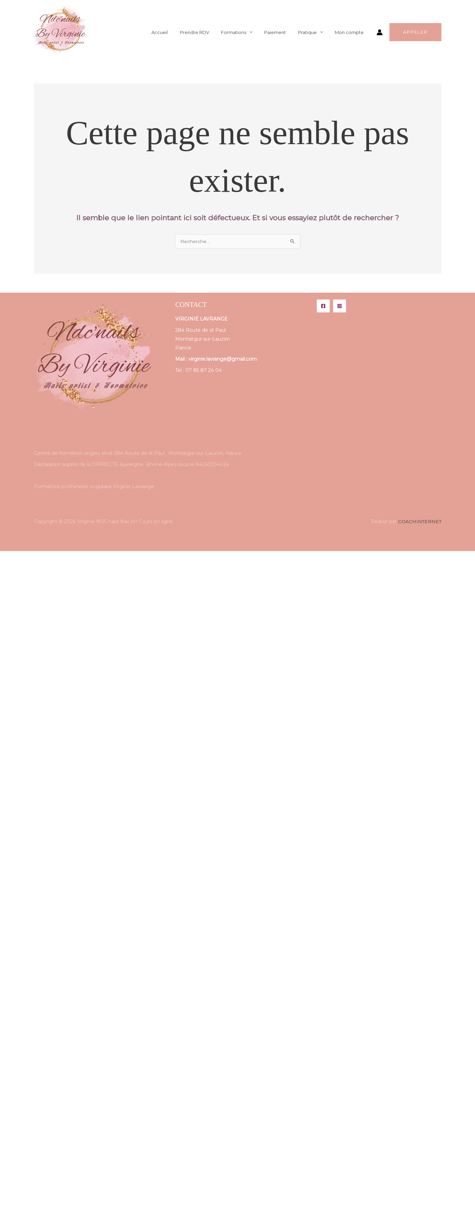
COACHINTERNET (419, 522)
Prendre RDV (208, 32)
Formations (244, 32)
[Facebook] (323, 306)
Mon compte (350, 32)
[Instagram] (339, 306)
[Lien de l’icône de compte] (380, 32)
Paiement (283, 32)
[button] (415, 32)
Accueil (177, 32)
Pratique (312, 32)
